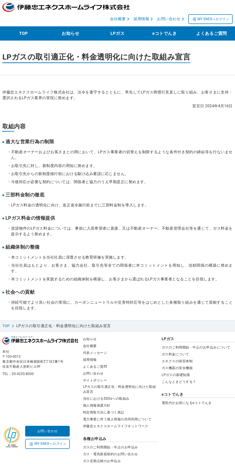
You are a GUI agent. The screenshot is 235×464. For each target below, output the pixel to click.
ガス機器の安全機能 (177, 356)
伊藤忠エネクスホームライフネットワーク (115, 414)
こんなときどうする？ (179, 370)
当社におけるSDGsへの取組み (106, 387)
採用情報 (90, 348)
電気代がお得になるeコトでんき (187, 391)
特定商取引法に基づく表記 (103, 400)
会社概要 (90, 334)
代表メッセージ (95, 341)
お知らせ (70, 21)
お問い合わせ (93, 361)
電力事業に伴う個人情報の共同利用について (117, 407)
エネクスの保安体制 (177, 349)
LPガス (117, 21)
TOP (23, 21)
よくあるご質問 (211, 21)
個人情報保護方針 (97, 393)
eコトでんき (164, 21)
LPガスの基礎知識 (176, 363)
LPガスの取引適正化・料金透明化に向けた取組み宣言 (119, 377)
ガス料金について (175, 342)
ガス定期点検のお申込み (102, 449)
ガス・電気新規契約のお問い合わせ (110, 442)
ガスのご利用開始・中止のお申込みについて (196, 335)
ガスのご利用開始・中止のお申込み (110, 435)
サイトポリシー (95, 368)
